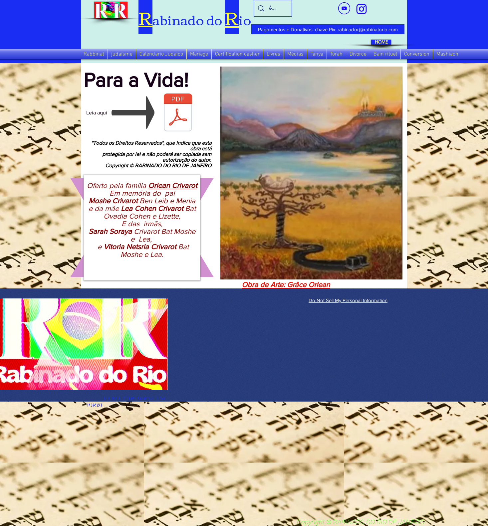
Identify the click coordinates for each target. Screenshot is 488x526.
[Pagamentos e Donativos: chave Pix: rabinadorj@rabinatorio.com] (327, 29)
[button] (94, 54)
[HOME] (381, 42)
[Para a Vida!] (177, 116)
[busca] (273, 8)
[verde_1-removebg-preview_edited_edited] (361, 9)
